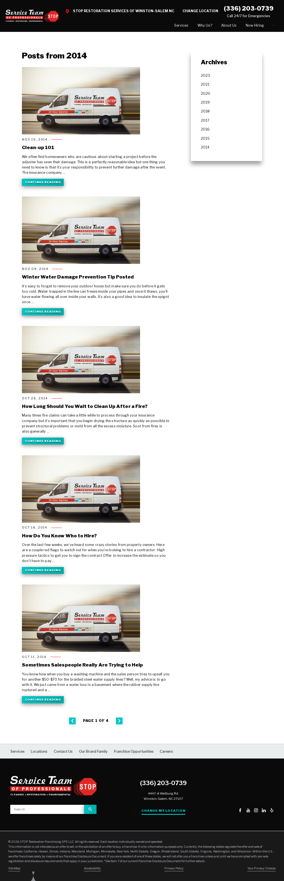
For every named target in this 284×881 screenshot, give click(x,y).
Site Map (14, 870)
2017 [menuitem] (205, 121)
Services (148, 26)
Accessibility (92, 870)
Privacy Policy (174, 870)
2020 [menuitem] (205, 95)
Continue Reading (43, 183)
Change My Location (163, 812)
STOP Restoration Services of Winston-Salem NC (123, 11)
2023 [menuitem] (205, 77)
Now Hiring (222, 26)
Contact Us (256, 26)
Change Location (200, 11)
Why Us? (171, 26)
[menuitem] (148, 26)
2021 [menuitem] (205, 86)
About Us (196, 26)
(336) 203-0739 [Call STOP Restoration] (248, 8)
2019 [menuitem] (205, 103)
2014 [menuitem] (205, 149)
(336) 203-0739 (163, 784)
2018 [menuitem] (205, 113)
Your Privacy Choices (261, 870)
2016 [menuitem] (205, 131)
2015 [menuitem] (205, 139)
